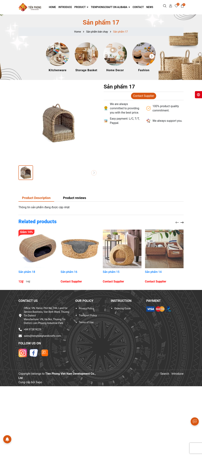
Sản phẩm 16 (69, 272)
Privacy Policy (86, 308)
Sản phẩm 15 (111, 272)
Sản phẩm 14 (153, 272)
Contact (138, 7)
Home (52, 7)
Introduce (65, 7)
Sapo (39, 382)
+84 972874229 (32, 329)
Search (164, 373)
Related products (37, 221)
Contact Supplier (143, 96)
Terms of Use (86, 322)
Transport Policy (88, 315)
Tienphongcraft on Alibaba (109, 7)
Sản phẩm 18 (26, 272)
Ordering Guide (122, 308)
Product (80, 7)
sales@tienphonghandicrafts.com (42, 335)
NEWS (149, 7)
